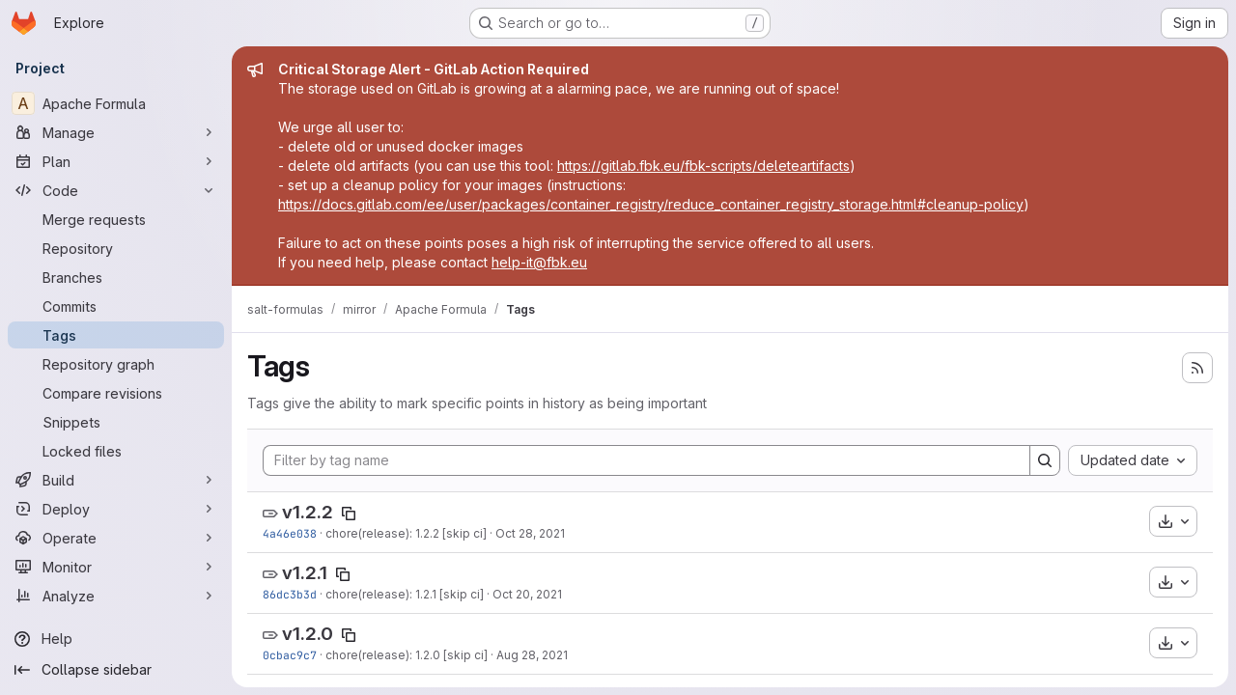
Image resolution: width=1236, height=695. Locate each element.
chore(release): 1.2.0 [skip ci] (406, 655)
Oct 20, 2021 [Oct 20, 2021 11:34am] (527, 594)
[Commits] (116, 306)
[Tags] (116, 334)
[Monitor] (116, 566)
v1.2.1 (304, 573)
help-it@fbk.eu (539, 262)
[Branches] (116, 277)
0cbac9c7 (290, 655)
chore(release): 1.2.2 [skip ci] (406, 533)
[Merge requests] (116, 219)
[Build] (116, 479)
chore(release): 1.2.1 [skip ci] (404, 594)
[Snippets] (116, 421)
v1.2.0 (307, 634)
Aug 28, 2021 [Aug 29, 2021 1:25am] (532, 655)
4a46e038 (290, 533)
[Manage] (116, 132)
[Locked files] (116, 450)
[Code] (116, 190)
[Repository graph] (116, 363)
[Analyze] (116, 595)
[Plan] (116, 161)
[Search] (1044, 460)
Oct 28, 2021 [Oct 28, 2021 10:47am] (530, 533)
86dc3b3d (290, 594)
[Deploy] (116, 508)
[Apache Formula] (116, 103)
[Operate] (116, 537)
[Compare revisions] (116, 392)
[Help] (116, 639)
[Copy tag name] (348, 513)
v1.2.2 (307, 512)
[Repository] (116, 248)
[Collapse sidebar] (116, 669)
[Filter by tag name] (646, 460)
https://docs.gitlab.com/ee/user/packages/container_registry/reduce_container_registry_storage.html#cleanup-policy (651, 204)
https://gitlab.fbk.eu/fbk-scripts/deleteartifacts (703, 165)
